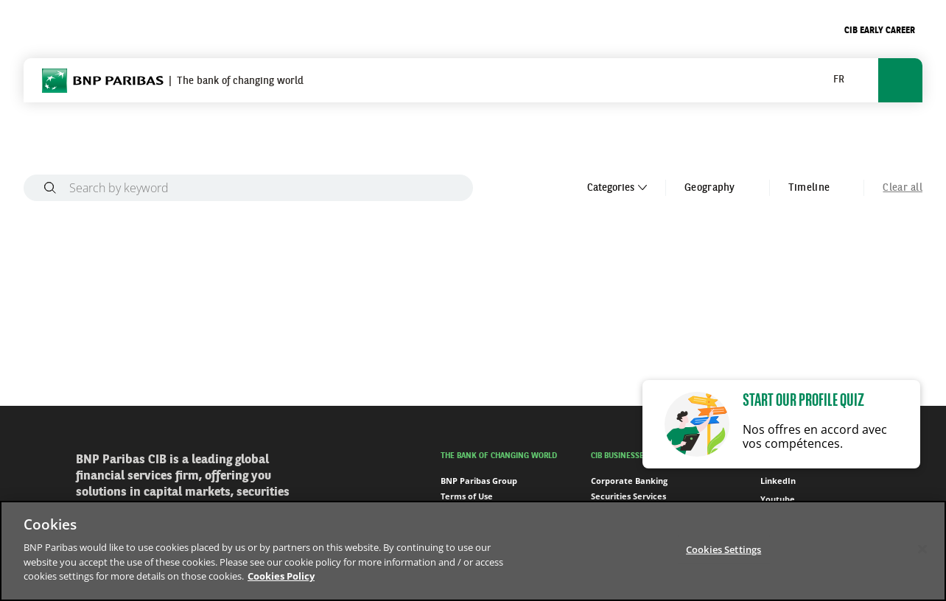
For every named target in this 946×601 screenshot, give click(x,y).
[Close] (922, 549)
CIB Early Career (879, 31)
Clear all (902, 188)
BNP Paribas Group (479, 480)
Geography (717, 188)
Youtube (769, 499)
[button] (844, 80)
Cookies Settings (723, 548)
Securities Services (628, 496)
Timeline (817, 188)
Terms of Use (467, 496)
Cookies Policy (281, 576)
